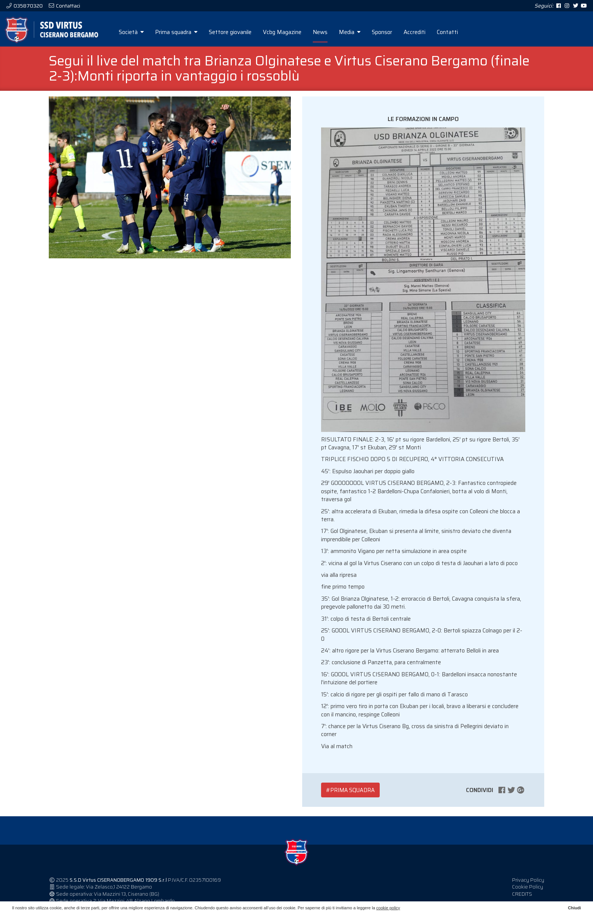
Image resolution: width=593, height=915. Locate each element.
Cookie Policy (527, 891)
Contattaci (67, 6)
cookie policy (388, 908)
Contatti (459, 32)
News (331, 32)
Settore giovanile (241, 32)
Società (142, 32)
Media (361, 32)
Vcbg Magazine (294, 32)
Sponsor (393, 32)
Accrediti (426, 32)
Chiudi (574, 908)
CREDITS (522, 899)
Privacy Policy (528, 885)
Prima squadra (188, 32)
